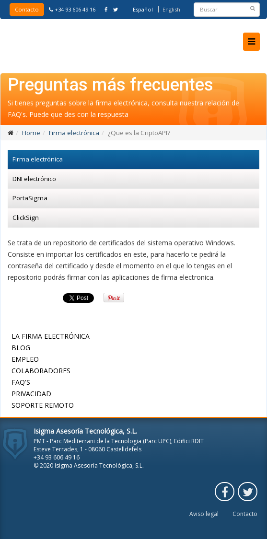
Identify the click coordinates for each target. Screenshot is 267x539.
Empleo (25, 359)
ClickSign (25, 217)
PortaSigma (29, 198)
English (171, 9)
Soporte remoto (43, 405)
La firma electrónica (51, 336)
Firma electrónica (74, 132)
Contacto (27, 9)
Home (31, 132)
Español (143, 9)
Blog (21, 347)
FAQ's (21, 382)
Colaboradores (41, 370)
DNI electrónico (34, 178)
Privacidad (31, 393)
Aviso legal (204, 514)
